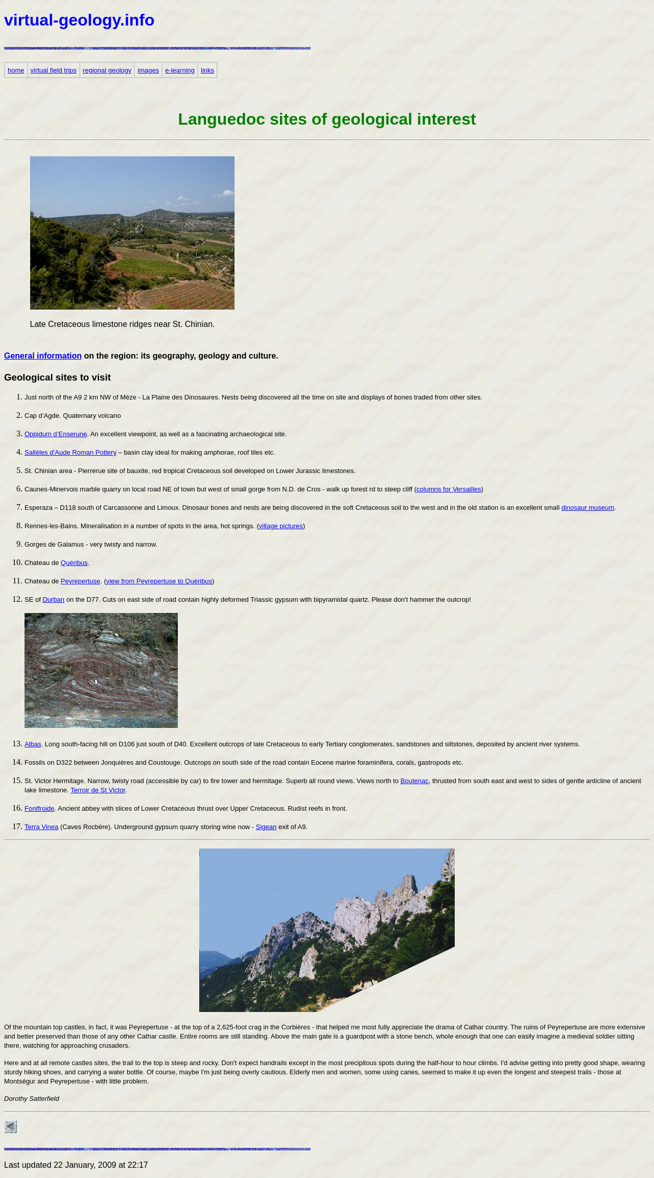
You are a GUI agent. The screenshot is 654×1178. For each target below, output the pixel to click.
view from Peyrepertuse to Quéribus (159, 581)
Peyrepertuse (80, 581)
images (148, 70)
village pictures (281, 526)
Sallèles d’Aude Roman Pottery (70, 452)
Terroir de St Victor (98, 790)
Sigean (266, 827)
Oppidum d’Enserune (56, 434)
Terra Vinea (41, 827)
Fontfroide (40, 808)
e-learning (180, 70)
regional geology (107, 70)
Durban (53, 599)
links (207, 70)
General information (43, 355)
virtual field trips (54, 70)
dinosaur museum (588, 507)
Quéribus (74, 563)
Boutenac (415, 781)
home (16, 70)
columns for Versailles (448, 489)
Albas (33, 744)
